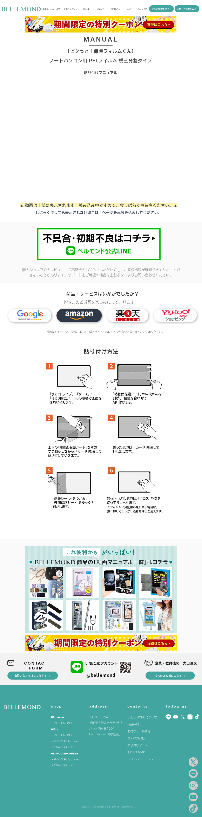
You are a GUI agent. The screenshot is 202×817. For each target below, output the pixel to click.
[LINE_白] (168, 717)
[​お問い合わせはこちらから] (32, 676)
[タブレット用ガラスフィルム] (79, 315)
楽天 (56, 729)
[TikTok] (197, 717)
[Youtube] (175, 717)
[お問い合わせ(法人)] (187, 8)
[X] (183, 717)
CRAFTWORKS (64, 747)
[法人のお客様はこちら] (170, 676)
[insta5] (190, 717)
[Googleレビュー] (29, 315)
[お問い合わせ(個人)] (161, 8)
